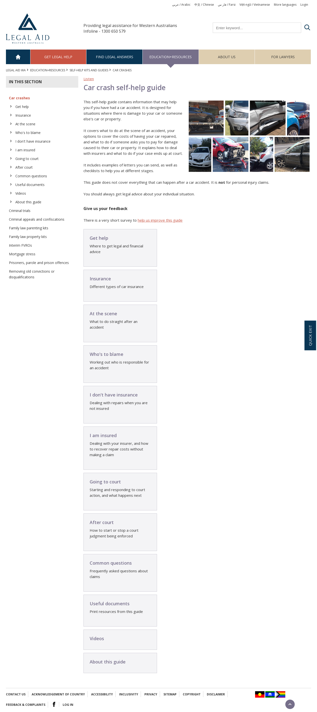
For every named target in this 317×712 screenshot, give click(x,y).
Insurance (23, 115)
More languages (285, 4)
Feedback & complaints (25, 705)
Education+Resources (170, 56)
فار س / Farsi (227, 4)
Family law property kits (28, 236)
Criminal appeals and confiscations (36, 219)
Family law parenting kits (28, 228)
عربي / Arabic (181, 4)
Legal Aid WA (16, 70)
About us (227, 56)
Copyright (192, 694)
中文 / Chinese (204, 4)
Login (304, 4)
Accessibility (102, 694)
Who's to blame (28, 132)
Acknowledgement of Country (58, 694)
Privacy (150, 694)
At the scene (25, 124)
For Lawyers (283, 56)
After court (24, 167)
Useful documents (30, 184)
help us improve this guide (160, 220)
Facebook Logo (54, 704)
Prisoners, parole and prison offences (39, 262)
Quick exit (310, 335)
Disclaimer (216, 694)
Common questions (31, 176)
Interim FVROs (20, 245)
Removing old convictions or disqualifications (31, 274)
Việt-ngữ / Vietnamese (254, 4)
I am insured (25, 150)
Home (18, 57)
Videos (20, 193)
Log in (68, 705)
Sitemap (170, 694)
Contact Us (16, 694)
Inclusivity (128, 694)
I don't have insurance (33, 141)
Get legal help (58, 56)
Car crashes (19, 98)
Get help (22, 106)
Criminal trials (19, 210)
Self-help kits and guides (89, 70)
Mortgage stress (22, 254)
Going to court (27, 158)
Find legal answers (114, 56)
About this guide (28, 202)
